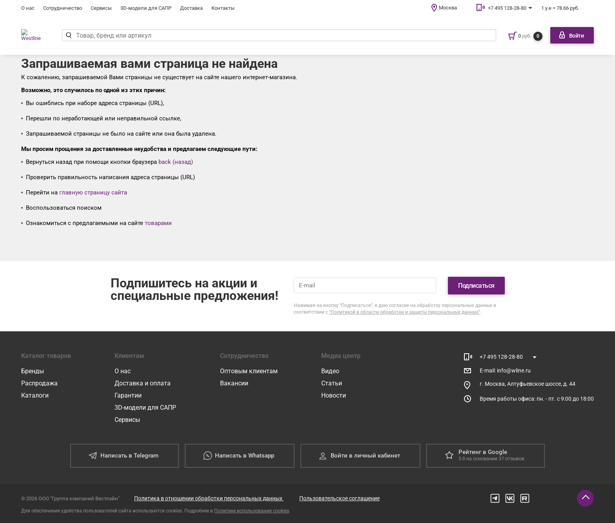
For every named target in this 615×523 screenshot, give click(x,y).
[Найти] (75, 35)
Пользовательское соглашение (339, 498)
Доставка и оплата (143, 383)
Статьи (331, 383)
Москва (448, 8)
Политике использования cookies (251, 511)
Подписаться (476, 285)
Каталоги (35, 395)
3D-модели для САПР (145, 8)
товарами (158, 223)
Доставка (191, 8)
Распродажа (39, 383)
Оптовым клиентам (249, 371)
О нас (28, 8)
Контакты (223, 8)
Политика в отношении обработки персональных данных (209, 498)
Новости (333, 395)
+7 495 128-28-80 (507, 8)
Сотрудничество (62, 8)
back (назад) (175, 161)
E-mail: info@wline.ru (505, 370)
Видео (330, 371)
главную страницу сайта (93, 192)
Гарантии (128, 395)
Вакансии (234, 383)
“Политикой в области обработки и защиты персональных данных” (404, 312)
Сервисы (101, 8)
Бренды (32, 371)
